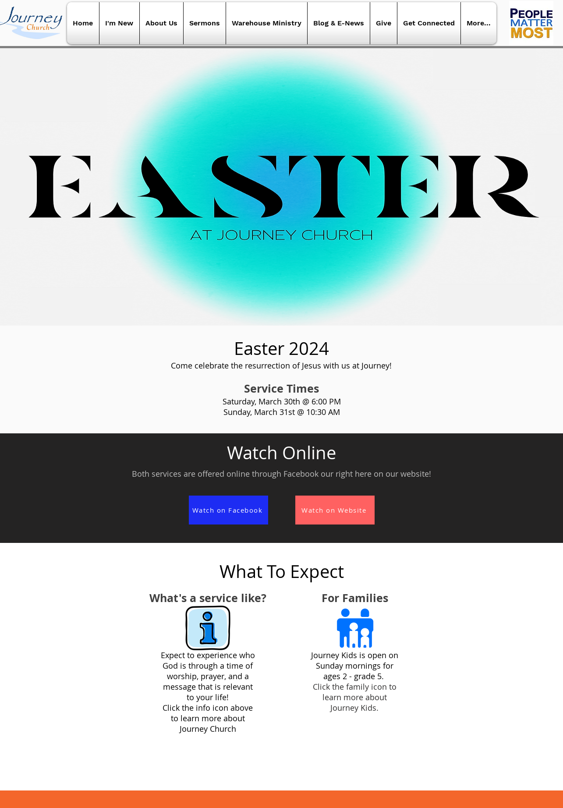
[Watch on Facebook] (228, 510)
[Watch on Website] (335, 510)
